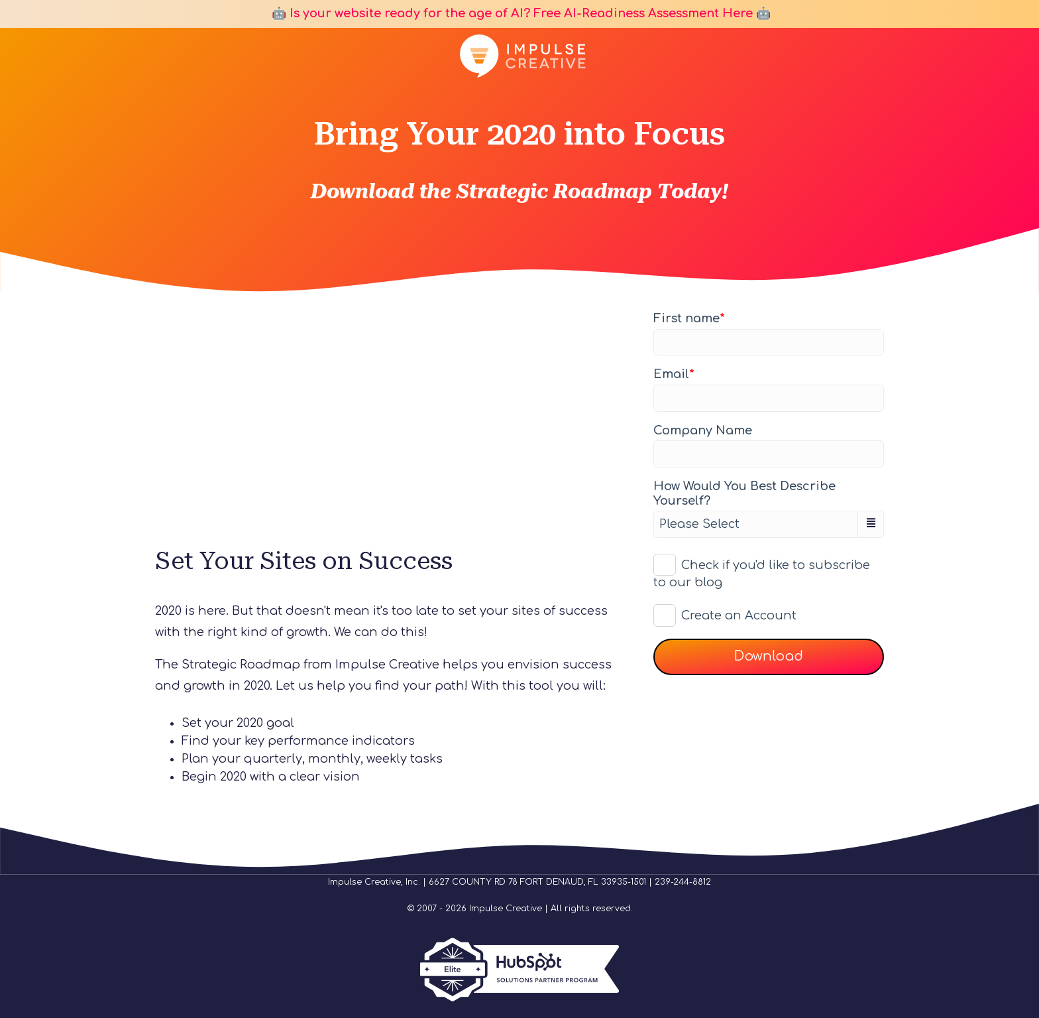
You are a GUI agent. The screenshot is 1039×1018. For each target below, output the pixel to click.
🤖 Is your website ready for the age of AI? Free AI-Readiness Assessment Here (510, 13)
